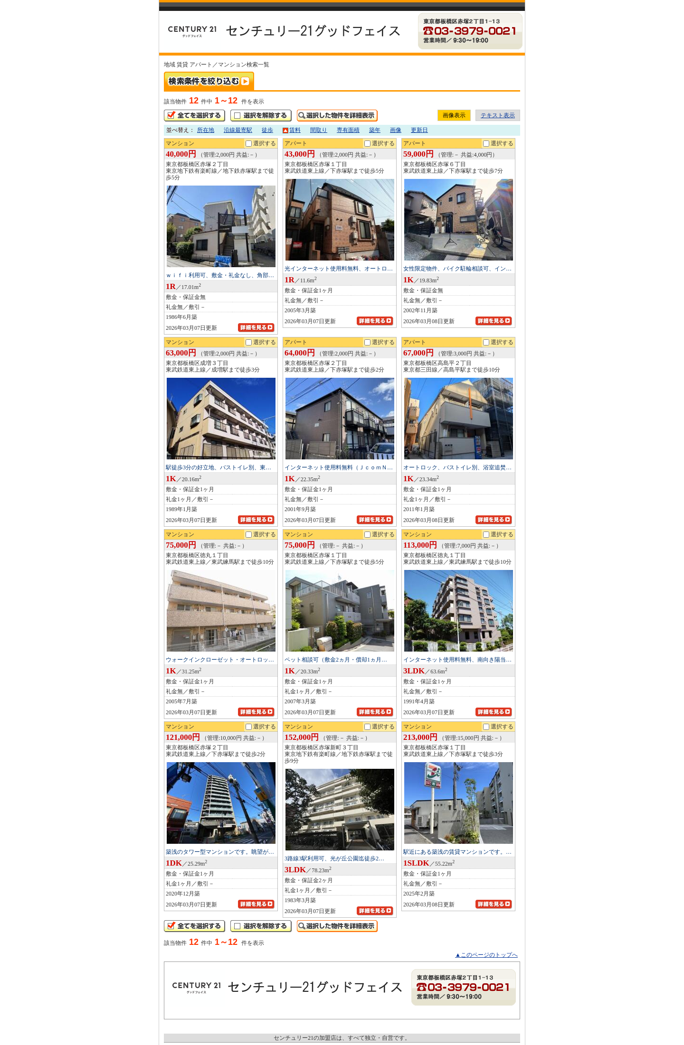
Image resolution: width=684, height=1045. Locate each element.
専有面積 (348, 130)
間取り (318, 130)
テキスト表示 (498, 115)
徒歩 (267, 130)
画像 (395, 130)
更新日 (419, 130)
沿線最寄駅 (238, 130)
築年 (374, 130)
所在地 (205, 130)
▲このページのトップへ (486, 955)
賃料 (292, 130)
